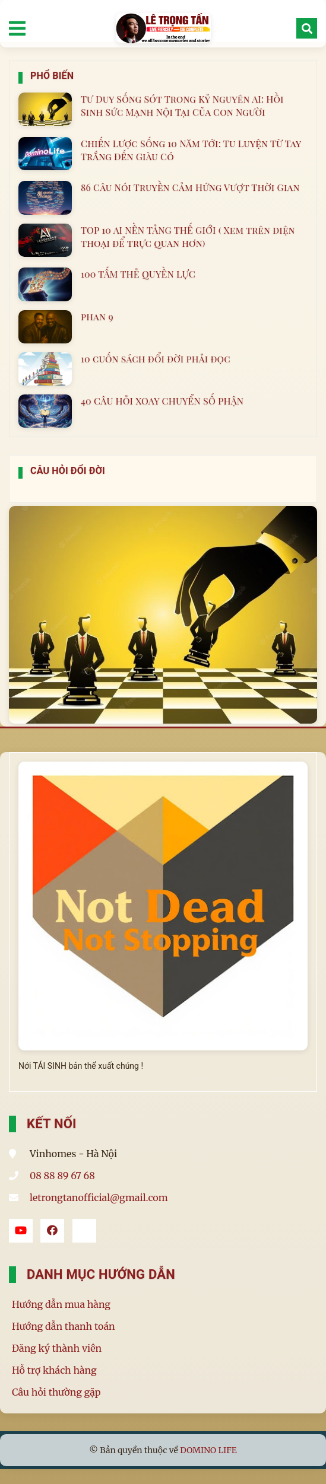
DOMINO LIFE (208, 1450)
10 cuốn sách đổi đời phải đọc (155, 358)
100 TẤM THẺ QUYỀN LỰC (138, 273)
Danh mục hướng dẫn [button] (101, 1274)
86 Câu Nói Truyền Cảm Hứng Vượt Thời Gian (190, 187)
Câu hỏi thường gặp (56, 1392)
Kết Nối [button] (52, 1123)
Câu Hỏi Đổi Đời (67, 470)
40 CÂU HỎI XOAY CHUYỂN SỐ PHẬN (162, 400)
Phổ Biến (52, 75)
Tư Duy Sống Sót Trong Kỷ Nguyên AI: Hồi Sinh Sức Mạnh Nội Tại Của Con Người (182, 105)
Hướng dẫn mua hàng (61, 1304)
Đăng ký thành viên (57, 1348)
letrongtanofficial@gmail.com (99, 1197)
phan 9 (97, 316)
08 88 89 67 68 (62, 1176)
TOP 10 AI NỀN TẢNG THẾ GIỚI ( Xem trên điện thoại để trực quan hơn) (188, 236)
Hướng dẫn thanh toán (63, 1326)
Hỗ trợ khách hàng (54, 1370)
